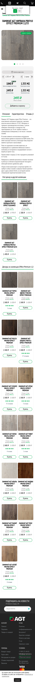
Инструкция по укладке (8, 657)
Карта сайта (4, 655)
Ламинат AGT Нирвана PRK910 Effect (26, 203)
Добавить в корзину (17, 106)
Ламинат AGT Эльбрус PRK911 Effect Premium (25, 341)
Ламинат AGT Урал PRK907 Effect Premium (25, 525)
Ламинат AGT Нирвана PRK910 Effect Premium (16, 15)
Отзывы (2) (30, 114)
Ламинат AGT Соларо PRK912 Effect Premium (9, 388)
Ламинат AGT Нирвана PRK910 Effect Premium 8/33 (9, 245)
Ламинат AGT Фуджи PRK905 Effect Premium (25, 484)
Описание (6, 114)
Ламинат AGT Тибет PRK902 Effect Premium (25, 436)
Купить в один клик (17, 72)
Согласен (17, 680)
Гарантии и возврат (24, 635)
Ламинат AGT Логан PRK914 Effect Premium (9, 436)
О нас (20, 641)
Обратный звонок (25, 657)
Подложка (4, 629)
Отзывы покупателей (7, 660)
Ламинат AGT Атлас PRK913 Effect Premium (26, 388)
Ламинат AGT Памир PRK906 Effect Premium (9, 525)
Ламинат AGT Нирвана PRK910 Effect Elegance (9, 203)
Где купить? (22, 632)
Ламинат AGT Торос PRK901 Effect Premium (9, 293)
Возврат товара (5, 652)
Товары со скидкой (7, 632)
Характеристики (18, 114)
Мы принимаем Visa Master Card (23, 662)
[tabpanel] (17, 45)
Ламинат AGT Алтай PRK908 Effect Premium (9, 567)
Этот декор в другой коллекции (14, 177)
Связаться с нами (24, 644)
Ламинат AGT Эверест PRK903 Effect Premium (25, 293)
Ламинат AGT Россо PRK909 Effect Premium (9, 341)
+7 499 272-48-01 (24, 652)
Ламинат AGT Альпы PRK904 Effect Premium (9, 484)
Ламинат (3, 626)
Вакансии (4, 663)
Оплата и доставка (24, 638)
